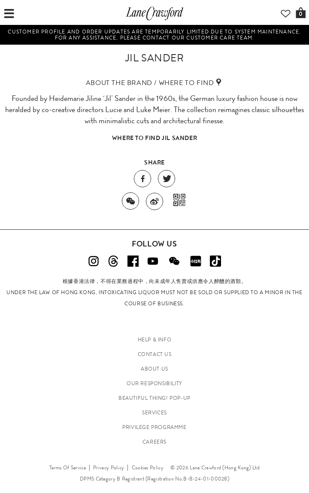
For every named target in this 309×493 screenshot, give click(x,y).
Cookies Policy (148, 468)
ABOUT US (154, 369)
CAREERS (154, 442)
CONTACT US (155, 354)
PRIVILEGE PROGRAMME (154, 427)
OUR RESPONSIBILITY (154, 383)
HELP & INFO (155, 340)
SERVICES (154, 413)
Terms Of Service (67, 468)
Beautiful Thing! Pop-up (154, 398)
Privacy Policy (108, 468)
